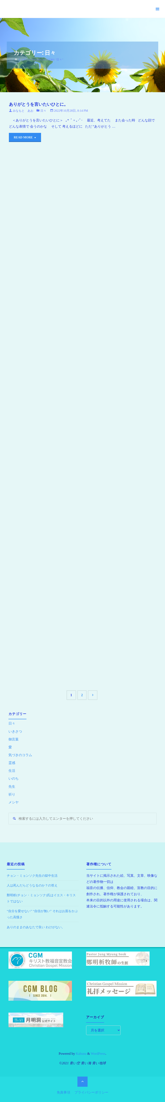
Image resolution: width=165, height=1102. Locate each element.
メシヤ (13, 802)
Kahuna (80, 1054)
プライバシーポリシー (92, 1092)
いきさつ (15, 731)
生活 (11, 771)
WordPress (98, 1054)
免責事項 (63, 1092)
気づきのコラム (20, 755)
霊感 (11, 763)
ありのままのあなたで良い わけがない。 (38, 927)
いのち (13, 779)
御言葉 (13, 739)
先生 (11, 786)
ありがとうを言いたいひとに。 (41, 104)
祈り (11, 794)
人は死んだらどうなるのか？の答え (34, 886)
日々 (45, 110)
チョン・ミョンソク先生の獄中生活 (34, 876)
